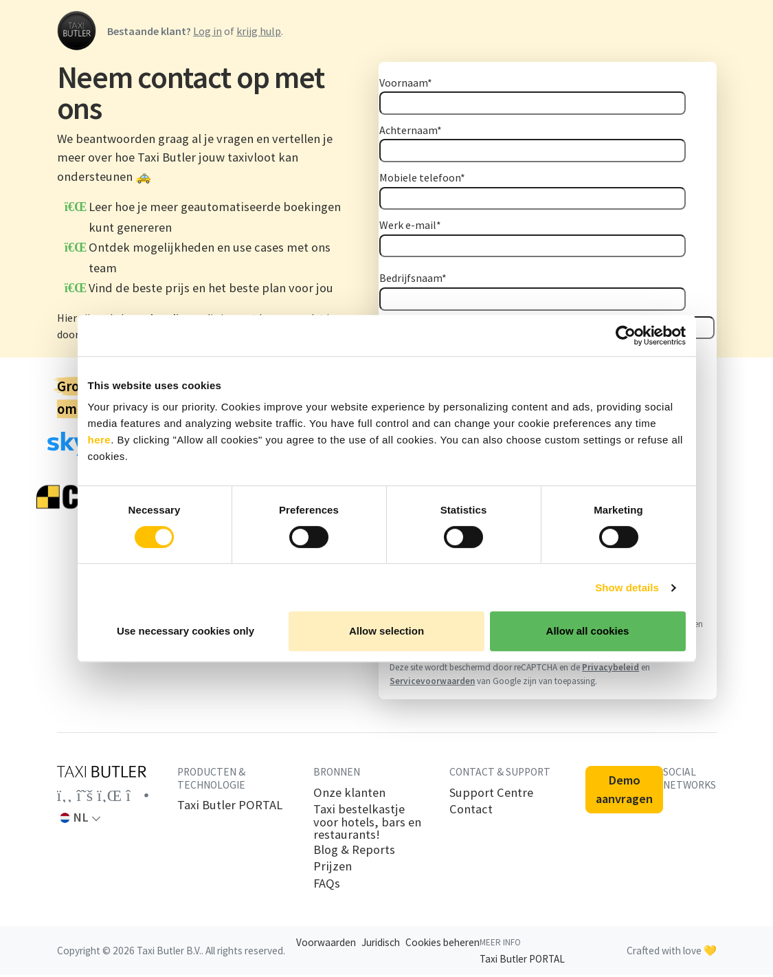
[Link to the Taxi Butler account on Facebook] (65, 797)
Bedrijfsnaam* (413, 278)
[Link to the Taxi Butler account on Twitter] (84, 797)
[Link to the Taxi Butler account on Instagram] (137, 797)
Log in (207, 31)
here (99, 440)
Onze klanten (349, 795)
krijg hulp (258, 31)
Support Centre (491, 795)
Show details (627, 587)
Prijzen (332, 868)
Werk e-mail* (410, 225)
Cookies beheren (442, 944)
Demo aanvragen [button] (624, 791)
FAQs (326, 885)
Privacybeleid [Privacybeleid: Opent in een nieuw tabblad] (610, 669)
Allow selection (386, 631)
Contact (471, 811)
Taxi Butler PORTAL (229, 807)
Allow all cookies (587, 631)
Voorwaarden (326, 944)
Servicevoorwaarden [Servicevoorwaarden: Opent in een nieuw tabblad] (432, 683)
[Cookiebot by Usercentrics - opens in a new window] (625, 335)
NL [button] (74, 819)
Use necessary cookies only (185, 631)
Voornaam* (405, 82)
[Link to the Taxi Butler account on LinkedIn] (109, 797)
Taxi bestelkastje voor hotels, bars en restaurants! (367, 824)
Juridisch (380, 944)
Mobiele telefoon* (422, 177)
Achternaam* (410, 130)
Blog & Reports (354, 852)
